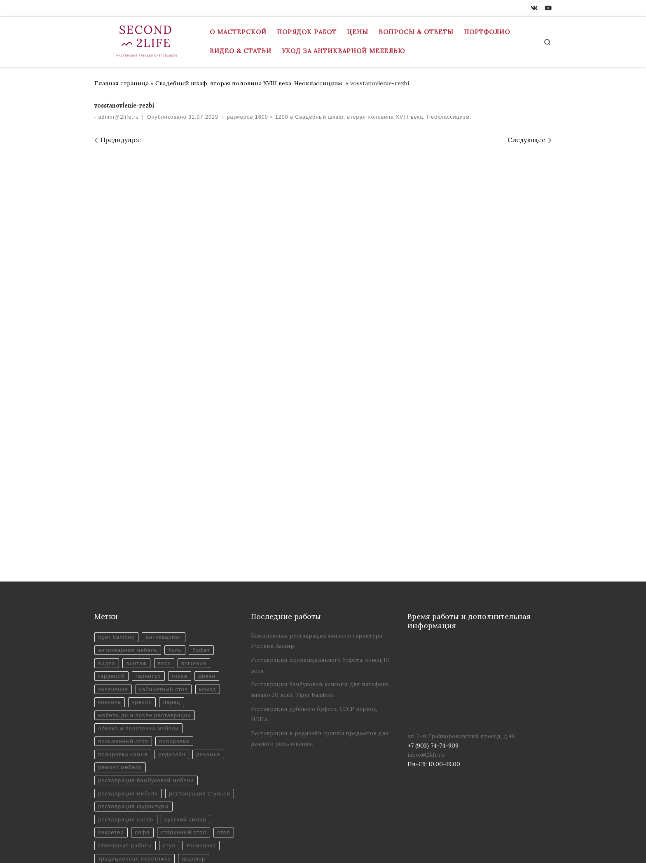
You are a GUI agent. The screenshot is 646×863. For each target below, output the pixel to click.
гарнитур (149, 578)
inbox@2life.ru (426, 655)
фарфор (110, 792)
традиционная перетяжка (177, 779)
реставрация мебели (128, 698)
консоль (110, 605)
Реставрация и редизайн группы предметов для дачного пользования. (320, 639)
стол (104, 765)
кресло (143, 605)
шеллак (144, 792)
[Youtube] (548, 8)
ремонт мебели (120, 672)
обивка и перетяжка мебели (139, 631)
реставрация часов (126, 739)
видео (107, 565)
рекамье (211, 658)
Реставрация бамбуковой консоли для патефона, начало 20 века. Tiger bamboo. (320, 590)
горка (181, 578)
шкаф (174, 792)
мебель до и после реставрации (145, 618)
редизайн (173, 658)
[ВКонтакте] (534, 8)
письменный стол (123, 645)
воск (165, 565)
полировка (176, 645)
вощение (196, 565)
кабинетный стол (165, 592)
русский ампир (187, 739)
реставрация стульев (129, 712)
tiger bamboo (117, 538)
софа (143, 752)
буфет (204, 552)
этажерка (207, 792)
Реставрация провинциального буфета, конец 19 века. (320, 566)
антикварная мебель (128, 552)
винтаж (137, 565)
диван (209, 578)
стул (195, 765)
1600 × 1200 (270, 117)
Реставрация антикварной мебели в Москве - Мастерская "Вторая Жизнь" (262, 837)
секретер (111, 752)
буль (177, 552)
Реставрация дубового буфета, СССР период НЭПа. (314, 615)
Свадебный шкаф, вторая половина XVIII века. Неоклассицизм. (249, 83)
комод (210, 592)
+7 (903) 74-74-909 (123, 849)
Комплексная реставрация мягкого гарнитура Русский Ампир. (316, 542)
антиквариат (165, 538)
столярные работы (149, 765)
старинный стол (185, 752)
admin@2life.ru (118, 117)
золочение (113, 592)
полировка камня (123, 658)
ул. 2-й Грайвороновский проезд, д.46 (461, 637)
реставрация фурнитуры (134, 725)
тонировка (113, 779)
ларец (173, 605)
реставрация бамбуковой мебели (147, 685)
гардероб (111, 578)
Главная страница (121, 83)
